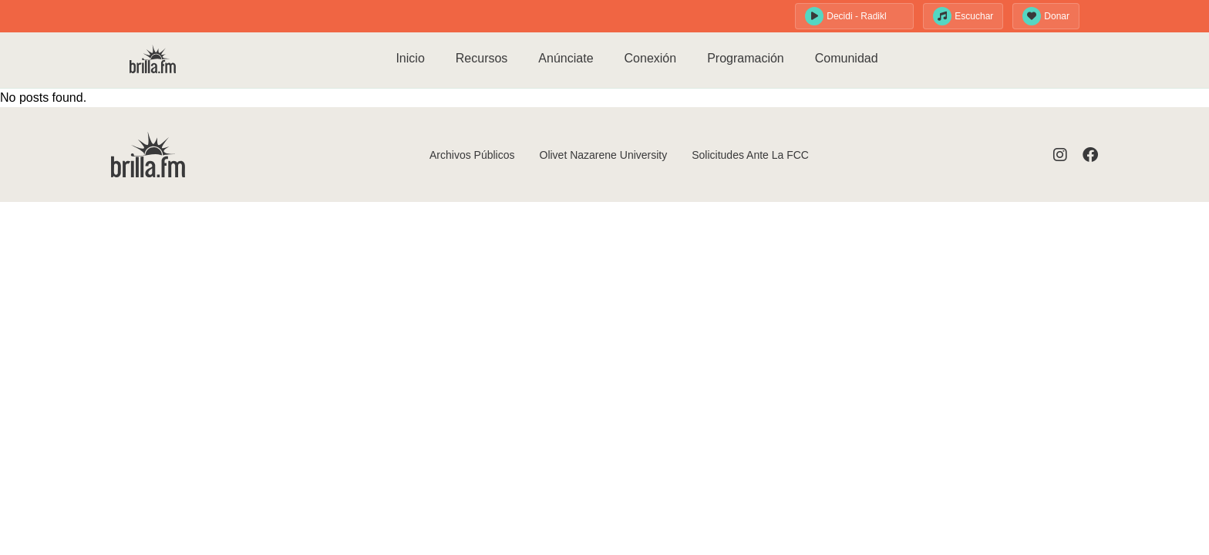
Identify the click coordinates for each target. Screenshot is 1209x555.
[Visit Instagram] (1060, 155)
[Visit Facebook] (1090, 155)
